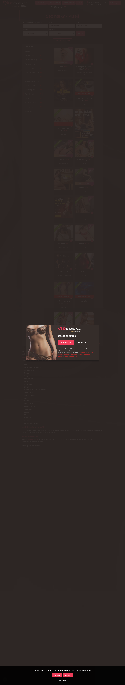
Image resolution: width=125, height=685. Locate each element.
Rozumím (68, 675)
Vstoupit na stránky (66, 342)
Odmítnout (62, 680)
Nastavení (57, 675)
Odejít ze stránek (81, 342)
